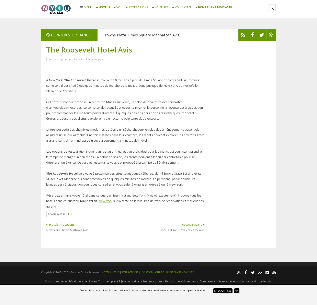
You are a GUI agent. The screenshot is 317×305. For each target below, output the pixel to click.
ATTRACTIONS (138, 7)
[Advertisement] (240, 107)
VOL (119, 7)
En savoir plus (222, 291)
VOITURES (161, 7)
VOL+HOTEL (183, 7)
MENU (88, 7)
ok (236, 291)
